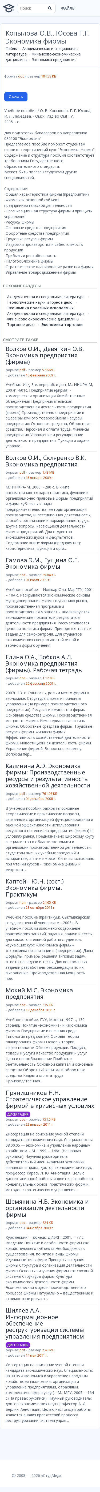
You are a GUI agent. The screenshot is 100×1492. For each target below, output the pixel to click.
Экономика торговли (62, 324)
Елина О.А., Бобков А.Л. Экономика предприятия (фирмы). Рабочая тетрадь (44, 663)
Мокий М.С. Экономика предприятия (39, 993)
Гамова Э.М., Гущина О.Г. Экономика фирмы (42, 563)
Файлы (68, 8)
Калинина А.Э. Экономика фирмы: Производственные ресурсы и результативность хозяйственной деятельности (48, 775)
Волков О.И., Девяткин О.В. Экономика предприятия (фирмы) (45, 355)
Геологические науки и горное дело (40, 302)
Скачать (16, 97)
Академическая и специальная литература (46, 296)
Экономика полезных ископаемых (40, 307)
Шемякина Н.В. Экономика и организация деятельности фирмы (47, 1207)
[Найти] (50, 8)
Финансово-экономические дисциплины (43, 318)
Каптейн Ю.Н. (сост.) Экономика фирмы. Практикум (35, 887)
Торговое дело (21, 324)
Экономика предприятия (54, 59)
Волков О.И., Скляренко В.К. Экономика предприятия (46, 460)
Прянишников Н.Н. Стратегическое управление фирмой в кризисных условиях (50, 1098)
